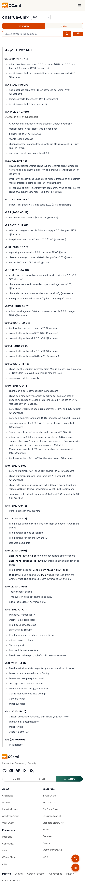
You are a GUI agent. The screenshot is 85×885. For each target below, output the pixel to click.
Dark (42, 779)
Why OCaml (8, 822)
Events (6, 850)
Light (16, 779)
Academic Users (10, 816)
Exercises (47, 836)
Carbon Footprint (36, 873)
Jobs (4, 864)
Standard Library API (54, 822)
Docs (64, 26)
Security (19, 873)
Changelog (7, 795)
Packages (7, 836)
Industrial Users (10, 809)
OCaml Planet (9, 857)
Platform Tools (50, 809)
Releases (7, 802)
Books (46, 829)
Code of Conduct (11, 880)
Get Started (49, 802)
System (69, 779)
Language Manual (52, 816)
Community (8, 843)
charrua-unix (15, 17)
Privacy (70, 873)
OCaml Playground (52, 849)
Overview (23, 26)
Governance (55, 873)
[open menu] (79, 5)
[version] (41, 17)
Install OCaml (49, 795)
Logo (45, 856)
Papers (46, 843)
